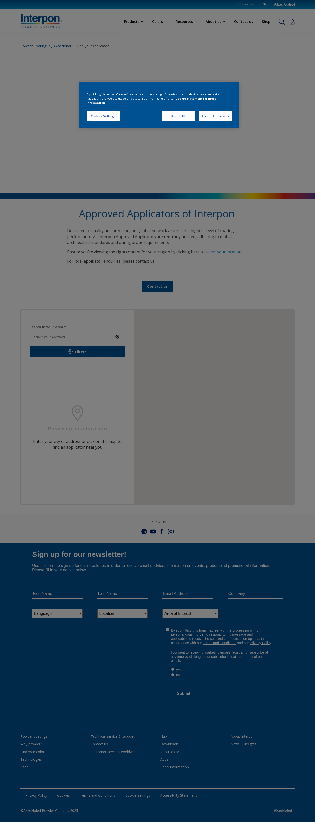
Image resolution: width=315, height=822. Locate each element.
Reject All (178, 116)
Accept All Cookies (215, 116)
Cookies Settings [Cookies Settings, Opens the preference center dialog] (103, 116)
